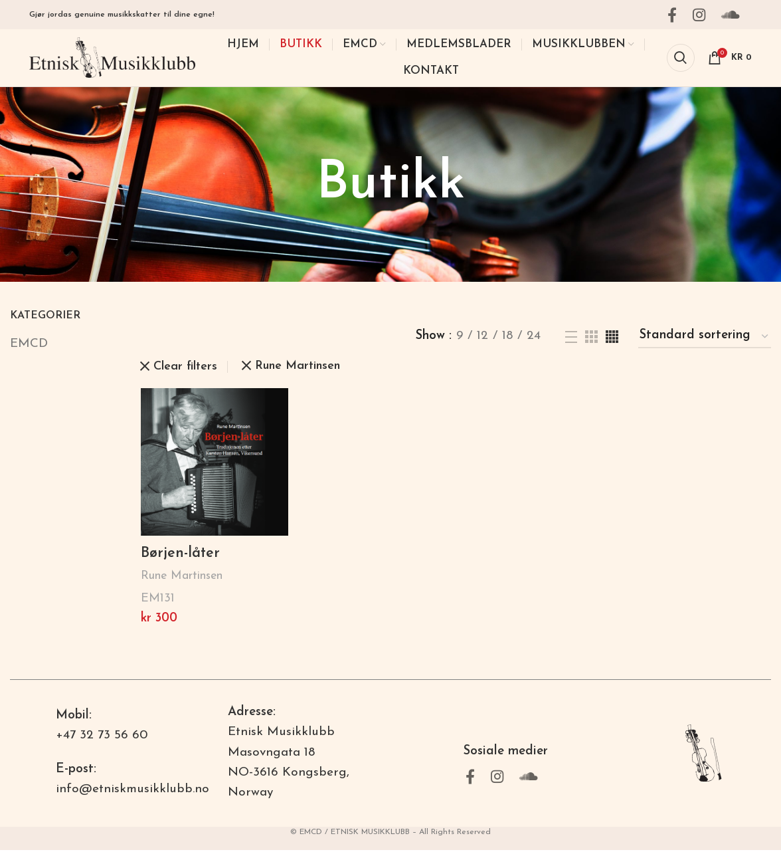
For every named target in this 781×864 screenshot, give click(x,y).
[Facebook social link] (676, 15)
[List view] (571, 350)
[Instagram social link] (703, 15)
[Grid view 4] (612, 350)
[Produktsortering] (704, 350)
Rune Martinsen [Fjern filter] (297, 380)
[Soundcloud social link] (734, 15)
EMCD (29, 357)
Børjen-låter (183, 567)
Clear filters (185, 380)
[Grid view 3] (591, 350)
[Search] (680, 65)
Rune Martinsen (182, 590)
